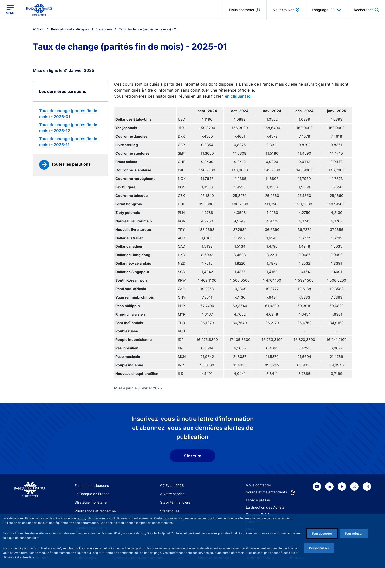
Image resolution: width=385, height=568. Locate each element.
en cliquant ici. (239, 96)
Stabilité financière (175, 502)
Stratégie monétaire (91, 502)
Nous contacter (258, 485)
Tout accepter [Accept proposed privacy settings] (322, 533)
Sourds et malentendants (266, 492)
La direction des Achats (265, 507)
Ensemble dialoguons (92, 485)
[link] (70, 114)
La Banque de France (92, 494)
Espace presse (258, 500)
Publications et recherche (95, 511)
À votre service (172, 494)
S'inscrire (192, 455)
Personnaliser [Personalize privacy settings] (319, 548)
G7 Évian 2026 (172, 485)
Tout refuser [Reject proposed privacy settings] (354, 533)
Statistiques (169, 511)
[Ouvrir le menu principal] (10, 9)
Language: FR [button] (327, 9)
